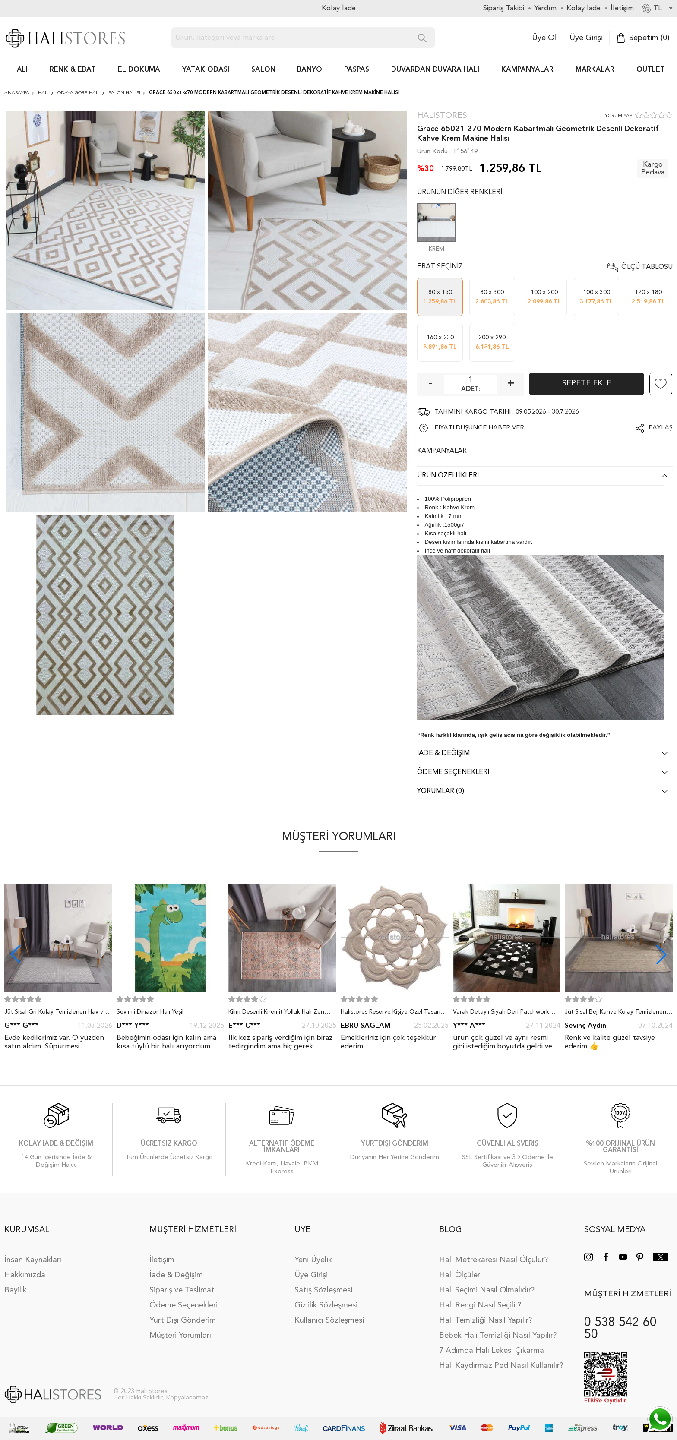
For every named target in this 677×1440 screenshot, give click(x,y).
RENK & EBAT (73, 69)
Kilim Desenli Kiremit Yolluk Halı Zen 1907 (276, 1013)
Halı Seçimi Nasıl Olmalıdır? (487, 1290)
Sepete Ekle (586, 383)
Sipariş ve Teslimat (182, 1290)
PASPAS (356, 69)
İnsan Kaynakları (32, 1260)
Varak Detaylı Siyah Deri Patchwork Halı (501, 1013)
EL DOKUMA (139, 69)
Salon (263, 69)
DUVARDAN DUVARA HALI (435, 69)
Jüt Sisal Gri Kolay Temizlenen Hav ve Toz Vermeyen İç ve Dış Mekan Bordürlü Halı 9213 (55, 1013)
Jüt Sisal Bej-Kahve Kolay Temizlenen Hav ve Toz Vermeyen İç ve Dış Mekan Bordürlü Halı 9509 (617, 1013)
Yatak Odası (205, 69)
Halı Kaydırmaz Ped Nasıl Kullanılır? (501, 1366)
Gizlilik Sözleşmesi (325, 1305)
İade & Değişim (176, 1275)
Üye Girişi (586, 38)
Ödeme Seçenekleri (183, 1305)
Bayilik (15, 1290)
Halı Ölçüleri (460, 1275)
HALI (20, 69)
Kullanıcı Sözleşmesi (329, 1320)
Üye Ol (544, 38)
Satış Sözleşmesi (323, 1290)
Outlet (650, 69)
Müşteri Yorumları (180, 1335)
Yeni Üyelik (313, 1260)
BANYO (309, 69)
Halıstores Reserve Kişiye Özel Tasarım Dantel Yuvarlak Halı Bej (393, 1013)
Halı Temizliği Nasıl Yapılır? (485, 1320)
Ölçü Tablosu (647, 267)
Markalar (595, 69)
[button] (661, 954)
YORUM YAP (618, 116)
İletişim (161, 1260)
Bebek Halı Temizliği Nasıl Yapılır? (498, 1335)
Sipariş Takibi (503, 8)
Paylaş (661, 428)
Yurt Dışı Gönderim (182, 1320)
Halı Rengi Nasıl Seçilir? (480, 1305)
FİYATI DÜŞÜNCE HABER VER (479, 428)
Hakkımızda (24, 1275)
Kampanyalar (527, 69)
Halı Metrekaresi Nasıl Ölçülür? (493, 1260)
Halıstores (442, 116)
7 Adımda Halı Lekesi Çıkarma (491, 1351)
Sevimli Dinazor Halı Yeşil (150, 1012)
